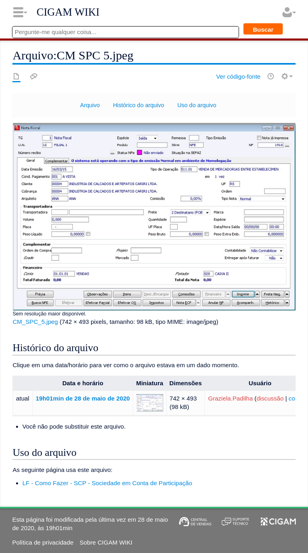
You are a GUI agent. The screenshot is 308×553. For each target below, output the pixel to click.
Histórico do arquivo (138, 105)
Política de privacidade (42, 542)
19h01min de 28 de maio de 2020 (83, 398)
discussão (270, 398)
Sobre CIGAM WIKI (105, 542)
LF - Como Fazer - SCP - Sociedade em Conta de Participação (107, 483)
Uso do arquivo (196, 105)
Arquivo (90, 105)
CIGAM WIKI (67, 12)
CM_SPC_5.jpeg (35, 321)
